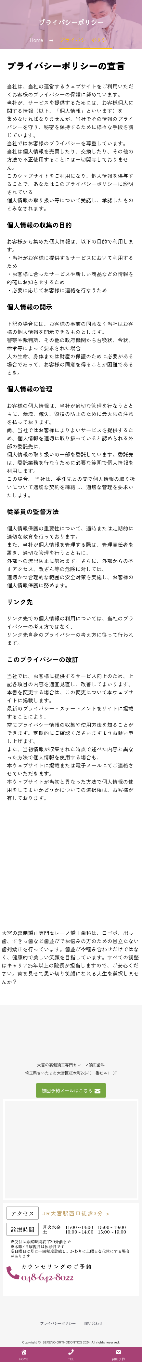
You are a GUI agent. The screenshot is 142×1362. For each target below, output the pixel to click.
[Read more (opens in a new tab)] (71, 1275)
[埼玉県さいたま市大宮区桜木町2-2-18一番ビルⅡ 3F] (71, 1149)
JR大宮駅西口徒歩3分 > (76, 1213)
